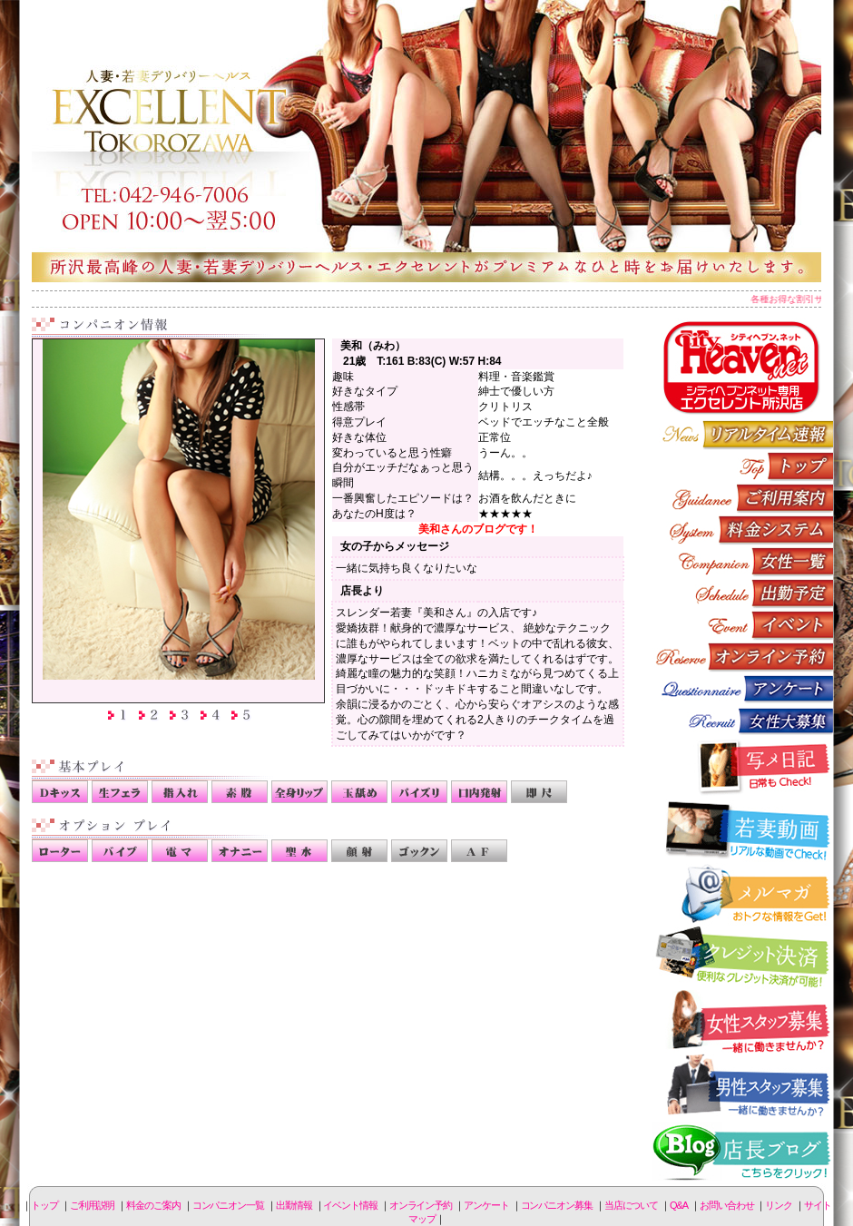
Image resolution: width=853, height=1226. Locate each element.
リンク (778, 1205)
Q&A (679, 1205)
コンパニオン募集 (742, 720)
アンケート (742, 688)
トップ (44, 1205)
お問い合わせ (726, 1205)
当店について (631, 1205)
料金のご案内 (742, 529)
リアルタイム (742, 434)
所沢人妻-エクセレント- (426, 140)
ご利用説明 (742, 498)
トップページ (742, 466)
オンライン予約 (742, 656)
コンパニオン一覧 (742, 561)
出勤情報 (742, 593)
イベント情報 (742, 625)
